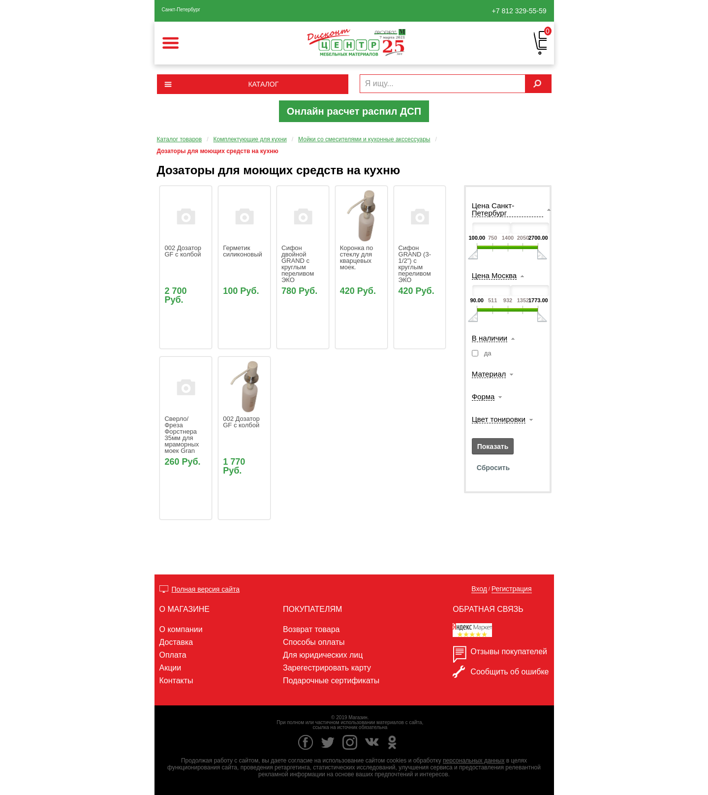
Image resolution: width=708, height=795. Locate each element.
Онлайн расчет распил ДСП (354, 111)
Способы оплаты (314, 642)
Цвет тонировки (498, 419)
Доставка (176, 642)
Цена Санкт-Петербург (493, 209)
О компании (181, 629)
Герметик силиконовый (242, 251)
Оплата (172, 655)
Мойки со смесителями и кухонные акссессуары (364, 139)
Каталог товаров (179, 139)
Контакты (176, 680)
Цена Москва (494, 276)
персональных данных (473, 760)
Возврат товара (311, 629)
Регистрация (512, 589)
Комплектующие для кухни (249, 139)
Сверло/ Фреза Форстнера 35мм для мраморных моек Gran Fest (182, 438)
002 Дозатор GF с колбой (183, 251)
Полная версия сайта (206, 589)
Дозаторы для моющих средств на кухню (217, 151)
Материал (489, 374)
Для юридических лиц (323, 655)
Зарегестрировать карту (327, 668)
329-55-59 (519, 11)
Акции (170, 668)
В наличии (490, 338)
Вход (479, 589)
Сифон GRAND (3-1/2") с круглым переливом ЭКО (416, 264)
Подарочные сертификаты (331, 680)
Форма (483, 397)
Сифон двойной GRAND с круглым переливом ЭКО (298, 264)
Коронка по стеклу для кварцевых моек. (357, 257)
